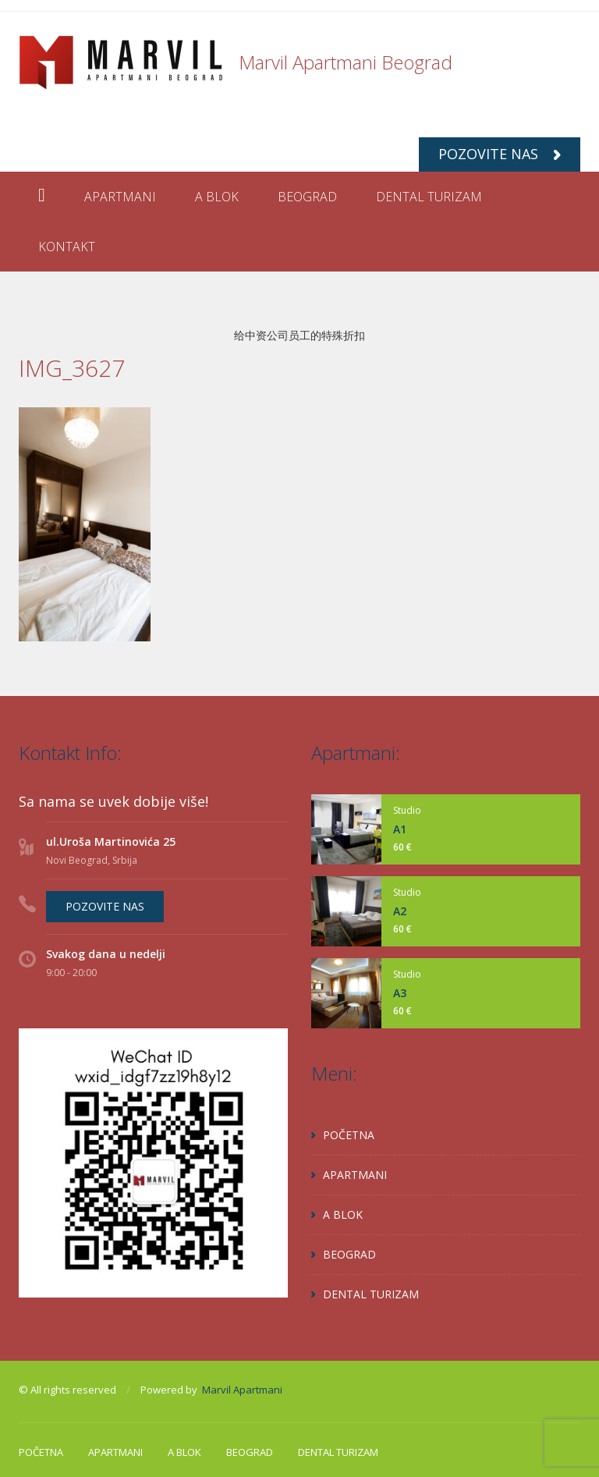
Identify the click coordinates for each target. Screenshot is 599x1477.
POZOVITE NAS (499, 153)
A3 (399, 992)
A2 (399, 911)
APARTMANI (120, 196)
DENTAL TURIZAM (429, 196)
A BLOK (217, 196)
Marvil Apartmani (242, 1390)
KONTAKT (66, 246)
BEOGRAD (307, 196)
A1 (399, 829)
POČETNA (348, 1134)
